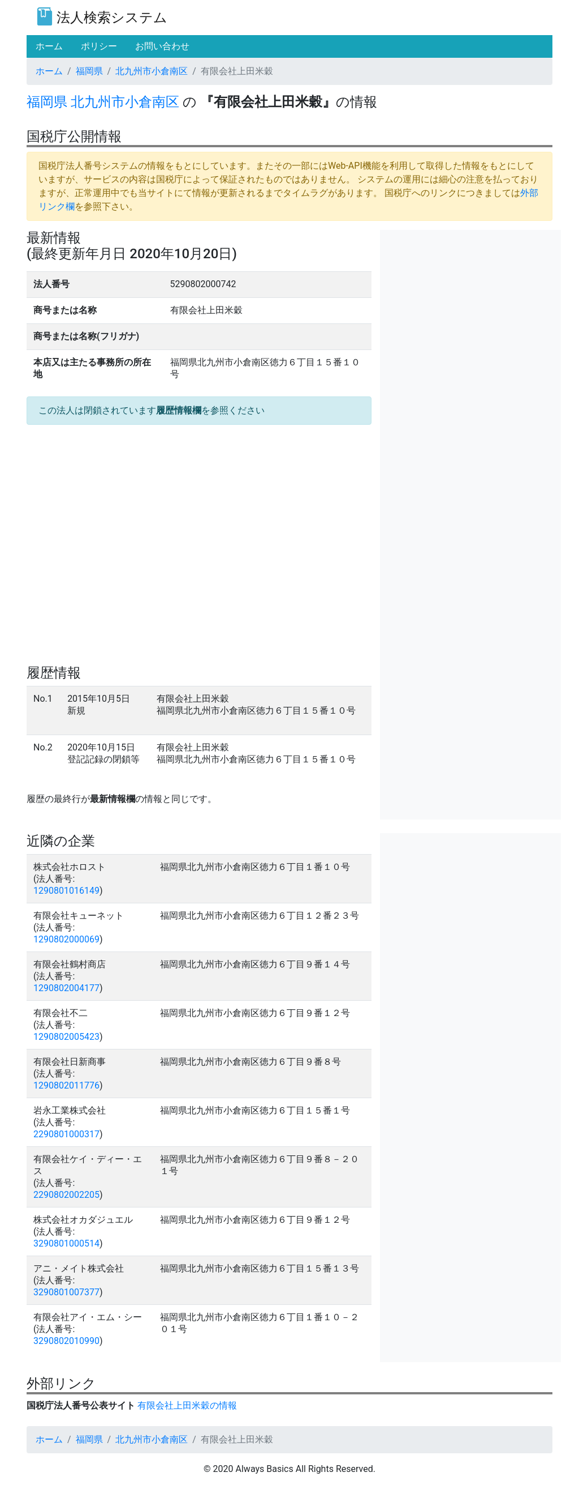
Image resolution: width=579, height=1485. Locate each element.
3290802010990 (66, 1340)
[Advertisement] (470, 301)
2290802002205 (66, 1194)
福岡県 (89, 71)
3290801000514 (66, 1243)
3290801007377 (66, 1292)
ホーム (49, 71)
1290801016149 (66, 890)
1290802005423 (66, 1036)
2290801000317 (66, 1134)
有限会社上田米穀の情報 (187, 1405)
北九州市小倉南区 (151, 71)
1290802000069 (66, 939)
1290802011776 (66, 1085)
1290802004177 (66, 988)
